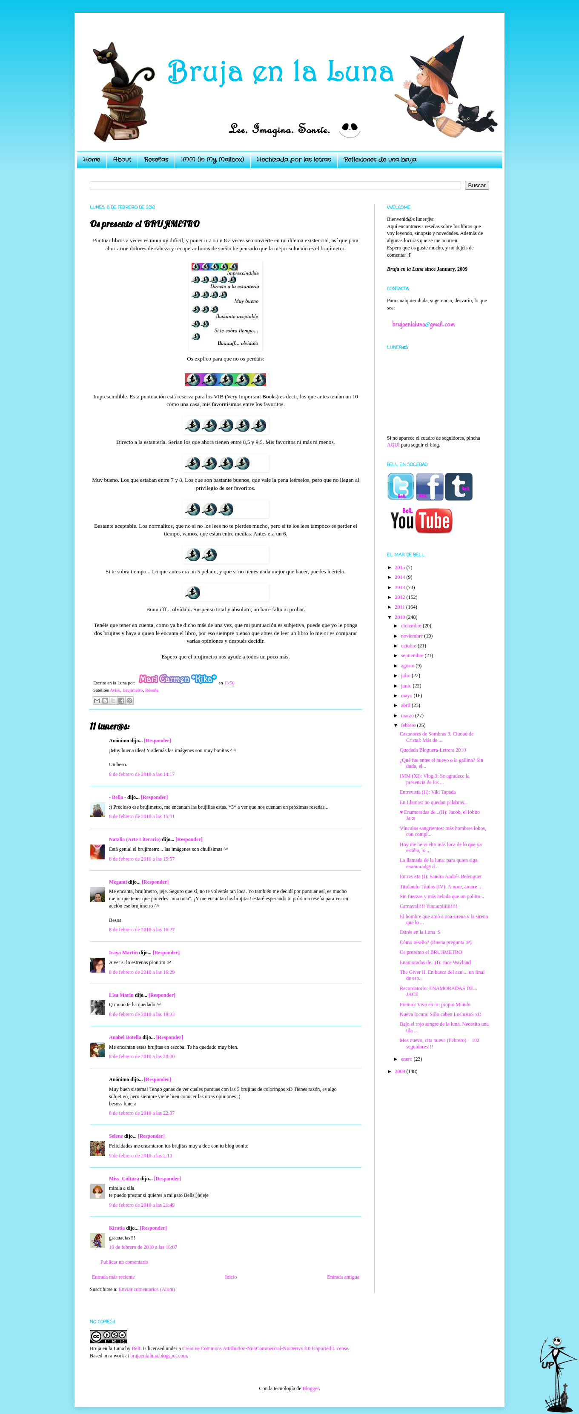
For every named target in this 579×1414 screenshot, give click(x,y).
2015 (401, 567)
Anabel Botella (125, 1037)
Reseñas (156, 159)
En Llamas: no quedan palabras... (434, 802)
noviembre (412, 636)
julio (406, 675)
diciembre (412, 626)
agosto (408, 666)
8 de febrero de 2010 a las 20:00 (142, 1056)
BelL (137, 1348)
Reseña (151, 690)
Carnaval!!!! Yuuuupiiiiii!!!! (428, 906)
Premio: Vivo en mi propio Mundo (435, 1005)
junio (407, 686)
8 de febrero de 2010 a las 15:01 (142, 816)
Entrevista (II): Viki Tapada (428, 792)
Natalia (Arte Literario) (135, 839)
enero (407, 1059)
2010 (401, 617)
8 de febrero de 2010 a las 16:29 (142, 972)
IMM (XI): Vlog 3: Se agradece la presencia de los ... (435, 779)
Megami (118, 882)
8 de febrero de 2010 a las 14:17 (142, 774)
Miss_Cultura (124, 1179)
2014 (401, 577)
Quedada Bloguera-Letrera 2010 (433, 750)
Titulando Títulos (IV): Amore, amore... (440, 887)
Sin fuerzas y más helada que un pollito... (442, 896)
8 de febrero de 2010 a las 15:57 (142, 859)
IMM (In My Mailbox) (212, 159)
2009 (401, 1071)
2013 (401, 587)
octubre (409, 646)
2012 (401, 597)
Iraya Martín (123, 953)
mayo (407, 695)
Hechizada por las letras (294, 159)
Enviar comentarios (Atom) (147, 1289)
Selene (116, 1136)
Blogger (310, 1388)
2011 (401, 607)
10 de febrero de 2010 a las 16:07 (143, 1247)
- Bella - (117, 797)
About (122, 159)
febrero (409, 725)
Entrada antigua (343, 1277)
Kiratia (117, 1228)
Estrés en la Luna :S (420, 932)
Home (91, 159)
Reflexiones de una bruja (380, 159)
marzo (408, 715)
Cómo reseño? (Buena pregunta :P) (436, 942)
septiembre (413, 655)
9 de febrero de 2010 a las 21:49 (142, 1205)
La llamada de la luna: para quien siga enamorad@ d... (438, 863)
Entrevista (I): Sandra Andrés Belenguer (441, 876)
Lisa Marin (121, 995)
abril (406, 705)
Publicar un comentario (124, 1262)
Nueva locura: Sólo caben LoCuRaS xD (441, 1014)
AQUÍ (393, 445)
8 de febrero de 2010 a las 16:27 (142, 930)
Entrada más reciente (113, 1277)
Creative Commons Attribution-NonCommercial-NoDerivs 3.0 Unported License (265, 1348)
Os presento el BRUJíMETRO (431, 952)
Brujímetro (133, 690)
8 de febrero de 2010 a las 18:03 (142, 1014)
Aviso (115, 690)
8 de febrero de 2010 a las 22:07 (142, 1113)
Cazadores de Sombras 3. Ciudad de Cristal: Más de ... (436, 737)
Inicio (231, 1277)
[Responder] (157, 741)
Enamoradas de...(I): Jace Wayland (435, 962)
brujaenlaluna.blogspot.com (158, 1356)
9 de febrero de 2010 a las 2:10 (140, 1156)
